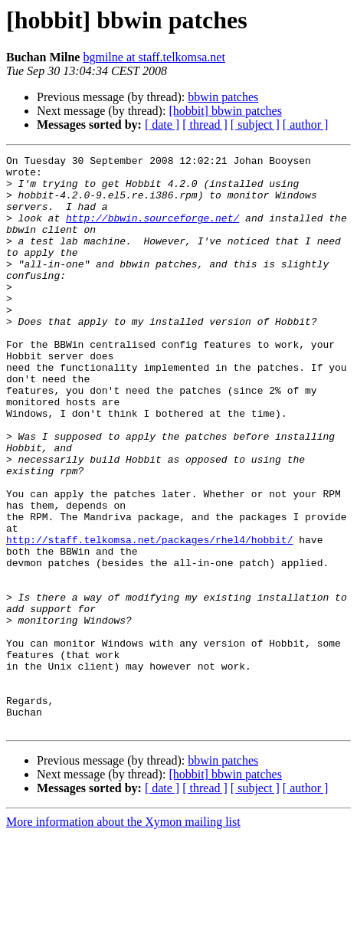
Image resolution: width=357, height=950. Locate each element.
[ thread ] (205, 124)
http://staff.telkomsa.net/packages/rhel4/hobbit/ (149, 617)
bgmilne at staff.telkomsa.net (153, 57)
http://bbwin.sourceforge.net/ (152, 231)
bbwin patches (223, 96)
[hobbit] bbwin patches (225, 110)
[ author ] (306, 124)
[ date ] (162, 124)
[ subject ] (255, 124)
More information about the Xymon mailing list (123, 936)
